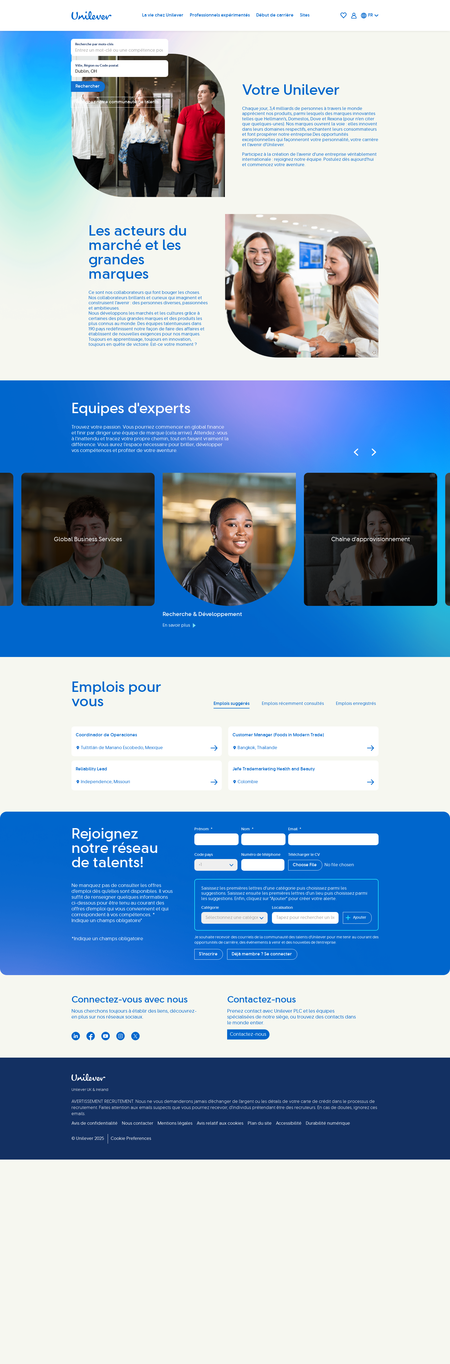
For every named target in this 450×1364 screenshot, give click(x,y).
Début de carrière (275, 15)
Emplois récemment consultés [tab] (293, 1029)
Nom (247, 1154)
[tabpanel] (225, 1086)
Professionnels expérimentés (220, 15)
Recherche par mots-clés (94, 219)
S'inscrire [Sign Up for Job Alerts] (208, 1279)
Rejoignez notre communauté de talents (117, 278)
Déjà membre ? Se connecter (262, 1279)
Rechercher (87, 262)
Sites (305, 15)
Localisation (282, 1233)
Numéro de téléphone (260, 1180)
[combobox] (119, 244)
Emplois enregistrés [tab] (356, 1029)
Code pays (203, 1180)
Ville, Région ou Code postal (96, 241)
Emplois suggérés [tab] (232, 1029)
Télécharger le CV (304, 1180)
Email (294, 1154)
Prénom (203, 1154)
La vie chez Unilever (162, 15)
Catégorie (210, 1233)
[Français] (370, 15)
